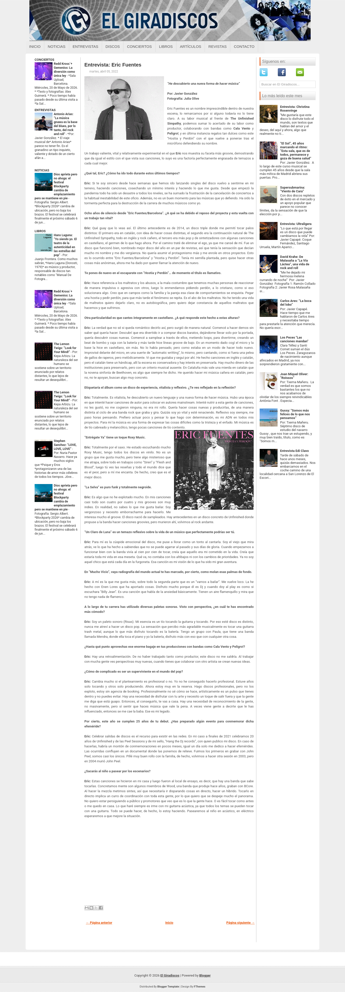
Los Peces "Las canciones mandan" (294, 339)
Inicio (35, 46)
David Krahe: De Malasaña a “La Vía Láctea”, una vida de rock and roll (294, 262)
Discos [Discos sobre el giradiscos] (113, 46)
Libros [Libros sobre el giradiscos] (166, 46)
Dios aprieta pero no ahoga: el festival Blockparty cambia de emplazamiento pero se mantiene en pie (56, 186)
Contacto (244, 46)
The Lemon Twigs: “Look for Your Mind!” (65, 348)
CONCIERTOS (44, 60)
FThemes (199, 986)
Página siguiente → (240, 922)
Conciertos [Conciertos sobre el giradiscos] (139, 46)
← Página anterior (99, 922)
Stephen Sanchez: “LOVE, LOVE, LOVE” (65, 445)
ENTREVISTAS (45, 110)
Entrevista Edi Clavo (294, 451)
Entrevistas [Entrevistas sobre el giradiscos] (85, 46)
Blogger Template (168, 986)
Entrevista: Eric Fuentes (112, 64)
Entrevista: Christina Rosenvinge (294, 108)
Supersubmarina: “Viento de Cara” (292, 189)
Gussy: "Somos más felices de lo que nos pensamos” (295, 414)
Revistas (217, 46)
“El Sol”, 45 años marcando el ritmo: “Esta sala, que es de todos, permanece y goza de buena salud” (295, 151)
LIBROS (40, 231)
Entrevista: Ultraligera (295, 224)
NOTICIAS (42, 170)
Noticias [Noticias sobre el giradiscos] (56, 46)
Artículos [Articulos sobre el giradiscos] (190, 46)
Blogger (205, 975)
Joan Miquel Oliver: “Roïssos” (294, 376)
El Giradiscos (169, 975)
